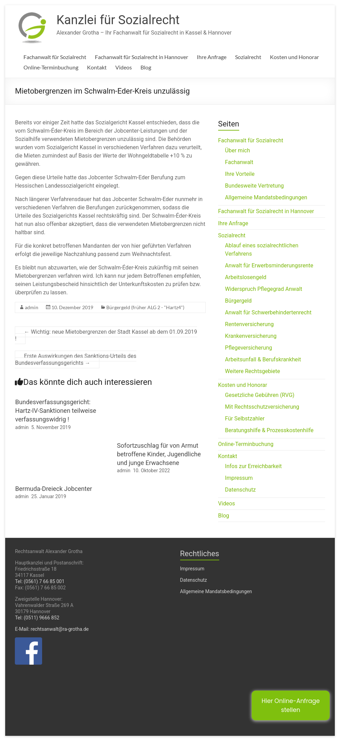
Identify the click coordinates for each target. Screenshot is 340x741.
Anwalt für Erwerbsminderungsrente (269, 265)
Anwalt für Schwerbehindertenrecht (268, 312)
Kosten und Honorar (294, 57)
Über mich (237, 150)
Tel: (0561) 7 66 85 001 (39, 581)
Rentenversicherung (249, 324)
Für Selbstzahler (244, 418)
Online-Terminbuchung (50, 67)
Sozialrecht (248, 57)
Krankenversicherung (250, 336)
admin (31, 307)
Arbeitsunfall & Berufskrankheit (263, 359)
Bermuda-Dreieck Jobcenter (53, 488)
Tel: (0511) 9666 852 (37, 617)
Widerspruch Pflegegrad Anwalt (263, 289)
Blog (145, 67)
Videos (123, 67)
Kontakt (97, 67)
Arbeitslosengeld (245, 277)
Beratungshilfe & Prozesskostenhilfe (269, 430)
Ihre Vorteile (240, 174)
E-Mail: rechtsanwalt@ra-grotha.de (52, 629)
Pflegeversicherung (248, 347)
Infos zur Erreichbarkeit (253, 466)
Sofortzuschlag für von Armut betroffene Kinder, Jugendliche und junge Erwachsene (159, 454)
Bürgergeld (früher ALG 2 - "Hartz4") (145, 307)
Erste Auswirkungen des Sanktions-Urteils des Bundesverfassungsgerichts (75, 359)
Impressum (239, 478)
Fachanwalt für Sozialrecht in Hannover (141, 57)
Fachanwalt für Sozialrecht (54, 57)
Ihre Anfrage (211, 57)
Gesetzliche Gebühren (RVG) (259, 395)
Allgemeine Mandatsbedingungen (266, 197)
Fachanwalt (239, 162)
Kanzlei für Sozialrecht (117, 20)
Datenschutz (240, 489)
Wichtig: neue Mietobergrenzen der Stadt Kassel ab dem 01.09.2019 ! (106, 335)
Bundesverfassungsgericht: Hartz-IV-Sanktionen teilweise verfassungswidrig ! (55, 410)
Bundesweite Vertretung (254, 185)
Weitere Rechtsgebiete (252, 371)
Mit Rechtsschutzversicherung (262, 406)
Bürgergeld (238, 300)
